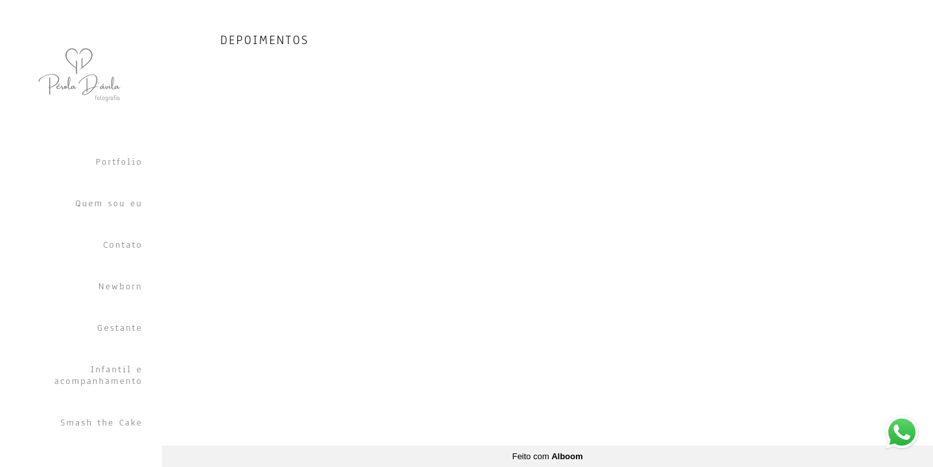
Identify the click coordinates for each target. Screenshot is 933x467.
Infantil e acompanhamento (98, 375)
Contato (123, 245)
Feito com (547, 456)
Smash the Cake (101, 422)
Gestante (120, 328)
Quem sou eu (109, 203)
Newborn (120, 286)
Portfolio (119, 162)
